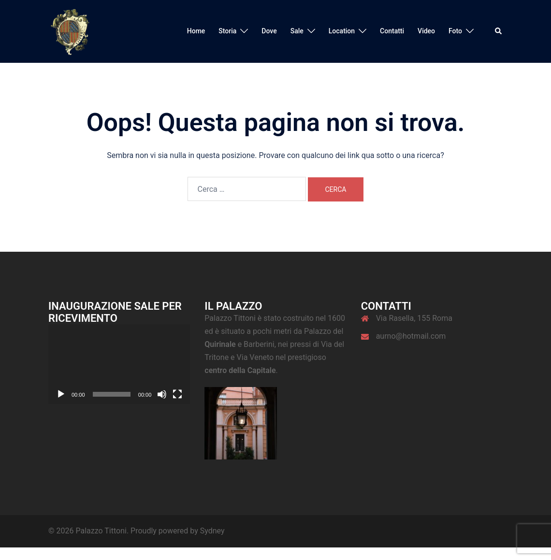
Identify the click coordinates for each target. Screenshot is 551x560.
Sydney (212, 530)
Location (342, 31)
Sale (297, 31)
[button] (499, 31)
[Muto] (162, 394)
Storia (227, 31)
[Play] (61, 394)
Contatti (392, 31)
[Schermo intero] (177, 394)
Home (196, 31)
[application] (119, 364)
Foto (455, 31)
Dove (268, 31)
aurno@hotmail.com (411, 336)
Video (426, 31)
